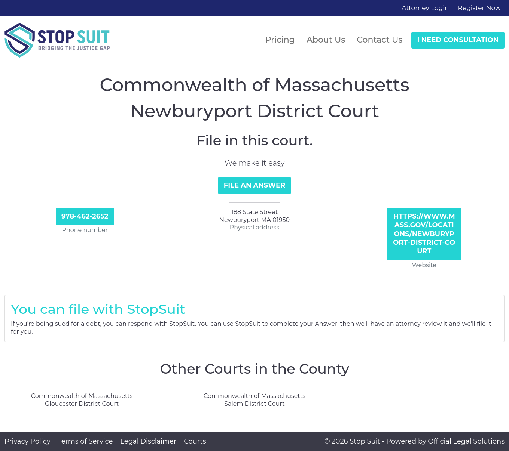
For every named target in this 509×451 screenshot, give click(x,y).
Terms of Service (85, 441)
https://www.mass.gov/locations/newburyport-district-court (424, 234)
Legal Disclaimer (148, 441)
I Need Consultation (458, 40)
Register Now (479, 8)
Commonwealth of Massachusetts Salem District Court (254, 399)
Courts (195, 441)
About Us (326, 40)
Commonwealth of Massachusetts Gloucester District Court (82, 399)
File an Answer (255, 185)
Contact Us (379, 40)
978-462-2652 (85, 216)
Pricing (280, 40)
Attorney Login (425, 8)
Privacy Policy (27, 441)
